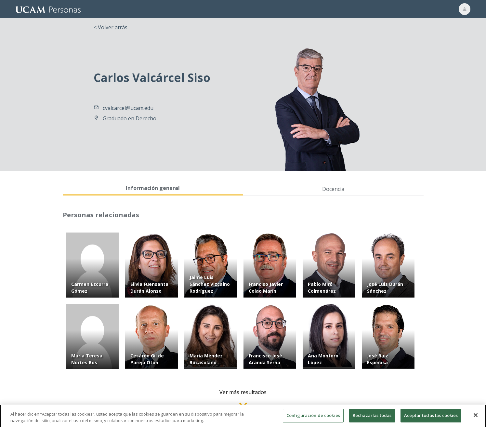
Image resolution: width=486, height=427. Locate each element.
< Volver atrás (110, 27)
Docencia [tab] (333, 189)
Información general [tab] (153, 188)
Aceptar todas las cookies (431, 417)
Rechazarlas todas (372, 417)
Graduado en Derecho (129, 118)
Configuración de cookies (313, 417)
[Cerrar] (475, 417)
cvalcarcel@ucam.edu (128, 108)
